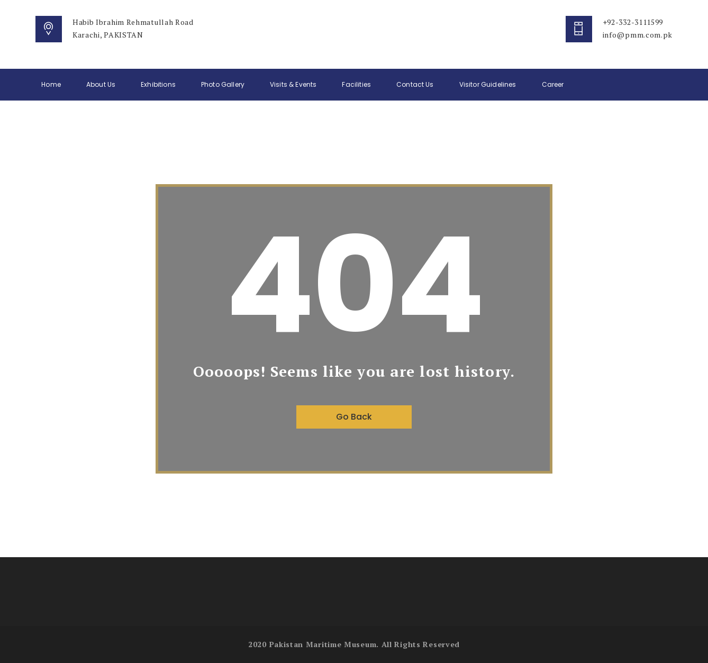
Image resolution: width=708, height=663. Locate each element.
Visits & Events (293, 84)
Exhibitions (158, 84)
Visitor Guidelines (487, 84)
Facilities (356, 84)
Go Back (354, 417)
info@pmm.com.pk (638, 35)
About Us (100, 84)
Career (553, 84)
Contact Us (415, 84)
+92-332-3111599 (633, 22)
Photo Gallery (222, 84)
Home (51, 84)
